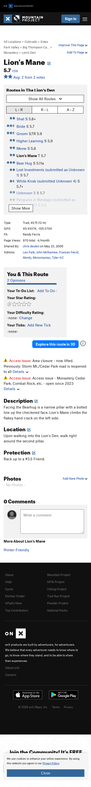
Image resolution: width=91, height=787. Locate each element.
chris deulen (31, 246)
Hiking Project (56, 589)
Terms (56, 707)
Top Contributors (16, 610)
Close (45, 773)
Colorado (31, 42)
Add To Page (77, 52)
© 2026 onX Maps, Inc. (33, 707)
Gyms (9, 589)
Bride (21, 126)
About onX (12, 668)
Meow (21, 148)
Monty (27, 257)
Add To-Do (46, 290)
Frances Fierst (68, 252)
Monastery (11, 52)
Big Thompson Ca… (36, 47)
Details (20, 371)
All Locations (12, 42)
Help (8, 582)
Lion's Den (29, 52)
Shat (20, 119)
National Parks (57, 610)
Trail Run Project (58, 596)
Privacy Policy (50, 763)
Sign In (70, 18)
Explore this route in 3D (55, 344)
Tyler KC (58, 257)
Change (25, 318)
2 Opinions (16, 280)
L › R (19, 109)
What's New (13, 603)
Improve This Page (72, 45)
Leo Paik (29, 252)
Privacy (68, 707)
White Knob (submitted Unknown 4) (46, 181)
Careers (10, 675)
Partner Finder (15, 596)
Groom (22, 133)
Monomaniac (41, 257)
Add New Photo (75, 478)
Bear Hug (24, 163)
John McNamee (47, 252)
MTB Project (55, 582)
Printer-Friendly (16, 550)
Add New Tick (39, 325)
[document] (45, 767)
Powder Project (57, 603)
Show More (20, 208)
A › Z (70, 109)
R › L (45, 109)
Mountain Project (58, 575)
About (9, 575)
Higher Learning (30, 141)
